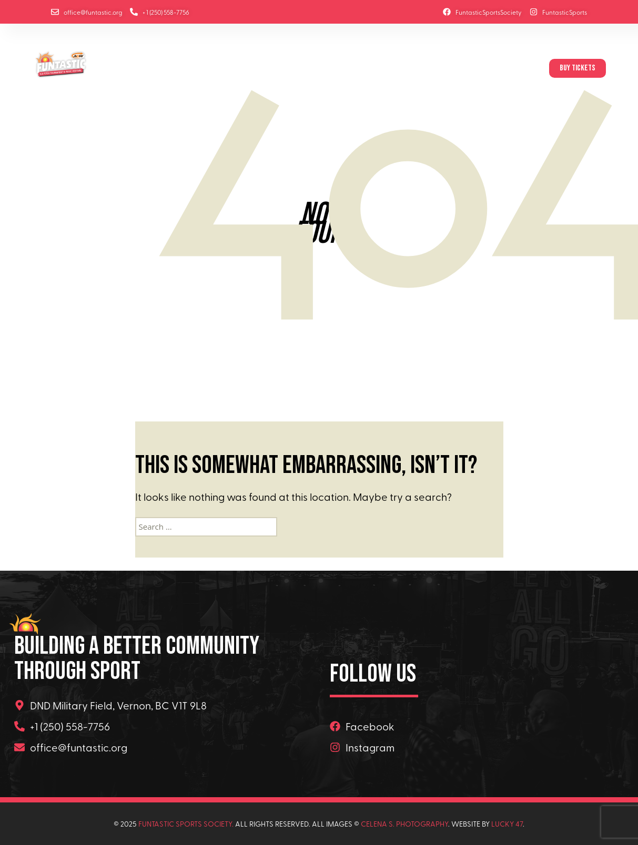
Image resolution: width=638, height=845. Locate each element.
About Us (196, 68)
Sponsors (330, 68)
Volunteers (451, 68)
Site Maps (392, 68)
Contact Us (513, 68)
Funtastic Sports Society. (186, 824)
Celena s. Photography (404, 824)
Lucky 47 (507, 824)
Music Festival (259, 68)
